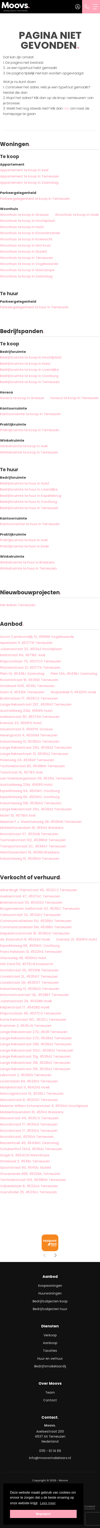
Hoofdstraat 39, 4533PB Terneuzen (29, 970)
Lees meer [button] (48, 1503)
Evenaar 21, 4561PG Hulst (76, 939)
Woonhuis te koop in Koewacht (26, 239)
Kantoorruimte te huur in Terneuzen (30, 524)
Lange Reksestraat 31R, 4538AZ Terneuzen (35, 1062)
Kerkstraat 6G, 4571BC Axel (22, 655)
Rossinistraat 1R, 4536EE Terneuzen (29, 679)
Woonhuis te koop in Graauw (24, 214)
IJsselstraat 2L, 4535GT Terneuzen (29, 976)
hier (66, 108)
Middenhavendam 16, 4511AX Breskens (32, 827)
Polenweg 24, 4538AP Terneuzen (27, 760)
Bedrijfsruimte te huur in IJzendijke (29, 489)
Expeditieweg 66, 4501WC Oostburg (30, 797)
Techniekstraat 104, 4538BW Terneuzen (33, 1179)
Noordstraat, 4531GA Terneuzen (27, 1136)
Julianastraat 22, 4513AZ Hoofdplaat (31, 649)
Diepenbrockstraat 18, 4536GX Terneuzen (35, 933)
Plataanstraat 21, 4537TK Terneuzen (30, 667)
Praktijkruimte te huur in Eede (24, 546)
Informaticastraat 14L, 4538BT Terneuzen (34, 994)
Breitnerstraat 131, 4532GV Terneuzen (31, 902)
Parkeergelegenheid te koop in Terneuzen (35, 198)
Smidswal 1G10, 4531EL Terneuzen (27, 685)
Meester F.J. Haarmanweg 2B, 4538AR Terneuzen (41, 821)
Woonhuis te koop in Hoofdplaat (27, 220)
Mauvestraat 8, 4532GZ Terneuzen (29, 1099)
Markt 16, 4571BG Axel (17, 815)
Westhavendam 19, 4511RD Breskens (30, 852)
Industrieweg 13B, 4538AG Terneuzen (30, 803)
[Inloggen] (77, 6)
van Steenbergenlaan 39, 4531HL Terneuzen (36, 778)
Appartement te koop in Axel (24, 170)
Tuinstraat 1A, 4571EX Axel (21, 772)
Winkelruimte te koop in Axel (24, 446)
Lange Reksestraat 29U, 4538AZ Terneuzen (36, 747)
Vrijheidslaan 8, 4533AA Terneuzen (29, 1186)
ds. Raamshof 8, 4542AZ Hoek (25, 939)
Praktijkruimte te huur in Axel (24, 540)
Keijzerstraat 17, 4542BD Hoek (25, 1007)
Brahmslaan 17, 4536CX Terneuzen (29, 698)
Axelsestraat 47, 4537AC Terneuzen (30, 896)
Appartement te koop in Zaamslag (29, 182)
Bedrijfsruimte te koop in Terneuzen (30, 382)
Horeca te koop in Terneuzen (74, 398)
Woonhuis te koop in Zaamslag (26, 276)
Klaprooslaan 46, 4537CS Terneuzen (30, 1013)
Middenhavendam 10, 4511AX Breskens (32, 1112)
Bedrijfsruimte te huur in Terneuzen (29, 508)
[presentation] (45, 1255)
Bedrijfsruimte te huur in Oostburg (28, 501)
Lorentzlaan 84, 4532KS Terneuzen (29, 1081)
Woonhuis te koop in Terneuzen (26, 257)
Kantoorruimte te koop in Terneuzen (30, 414)
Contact (89, 1506)
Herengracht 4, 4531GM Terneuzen (29, 735)
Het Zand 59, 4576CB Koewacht (26, 964)
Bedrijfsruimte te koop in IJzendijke (29, 369)
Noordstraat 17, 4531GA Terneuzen (29, 1124)
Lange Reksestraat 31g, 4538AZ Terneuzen (35, 1056)
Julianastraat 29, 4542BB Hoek (26, 1001)
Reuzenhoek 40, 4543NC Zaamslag (29, 1143)
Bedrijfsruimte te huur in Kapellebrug (30, 495)
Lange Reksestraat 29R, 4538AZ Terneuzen (35, 1044)
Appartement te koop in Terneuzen (29, 176)
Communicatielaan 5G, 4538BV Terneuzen (35, 920)
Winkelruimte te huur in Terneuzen (28, 568)
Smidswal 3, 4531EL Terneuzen (25, 1161)
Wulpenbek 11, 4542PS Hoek (73, 692)
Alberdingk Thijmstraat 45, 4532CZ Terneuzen (38, 890)
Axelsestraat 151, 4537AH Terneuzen (30, 716)
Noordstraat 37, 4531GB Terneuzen (29, 834)
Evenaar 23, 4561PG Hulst (21, 723)
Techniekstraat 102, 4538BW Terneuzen (33, 840)
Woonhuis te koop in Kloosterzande (30, 233)
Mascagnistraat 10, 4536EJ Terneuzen (32, 1093)
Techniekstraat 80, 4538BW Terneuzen (32, 766)
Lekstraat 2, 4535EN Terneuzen (25, 1075)
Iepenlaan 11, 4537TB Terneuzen (26, 642)
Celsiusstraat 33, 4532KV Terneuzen (30, 914)
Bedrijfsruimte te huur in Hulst (24, 483)
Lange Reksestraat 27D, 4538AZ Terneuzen (36, 1038)
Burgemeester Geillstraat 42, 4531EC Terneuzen (40, 908)
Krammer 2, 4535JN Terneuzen (25, 1025)
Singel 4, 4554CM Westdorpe (24, 1155)
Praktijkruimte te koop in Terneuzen (29, 430)
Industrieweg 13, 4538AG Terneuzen (29, 741)
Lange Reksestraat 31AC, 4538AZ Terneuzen (36, 1050)
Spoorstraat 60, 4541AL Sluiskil (25, 1167)
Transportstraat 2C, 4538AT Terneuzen (33, 846)
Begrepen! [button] (43, 1514)
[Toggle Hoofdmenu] (95, 6)
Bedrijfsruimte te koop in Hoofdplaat (31, 357)
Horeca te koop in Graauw (22, 398)
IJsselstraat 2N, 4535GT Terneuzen (29, 982)
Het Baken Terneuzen (17, 605)
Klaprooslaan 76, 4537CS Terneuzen (30, 661)
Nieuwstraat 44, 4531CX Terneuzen (29, 1118)
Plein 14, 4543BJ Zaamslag (22, 673)
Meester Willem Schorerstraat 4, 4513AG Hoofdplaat (44, 1105)
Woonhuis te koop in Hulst (22, 227)
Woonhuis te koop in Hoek (77, 214)
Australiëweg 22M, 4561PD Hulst (26, 710)
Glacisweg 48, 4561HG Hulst (23, 958)
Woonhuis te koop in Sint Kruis (25, 245)
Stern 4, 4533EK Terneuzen (22, 692)
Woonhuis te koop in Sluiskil (23, 251)
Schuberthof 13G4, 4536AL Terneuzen (31, 1149)
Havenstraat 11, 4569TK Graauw (26, 729)
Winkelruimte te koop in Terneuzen (29, 452)
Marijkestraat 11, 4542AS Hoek (25, 1087)
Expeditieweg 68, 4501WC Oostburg (30, 945)
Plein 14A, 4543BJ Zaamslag (74, 673)
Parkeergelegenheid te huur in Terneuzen (34, 307)
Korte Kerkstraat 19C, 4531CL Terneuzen (33, 1019)
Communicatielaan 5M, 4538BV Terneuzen (36, 927)
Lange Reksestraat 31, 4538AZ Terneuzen (34, 753)
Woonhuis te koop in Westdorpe (27, 270)
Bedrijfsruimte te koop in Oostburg (29, 376)
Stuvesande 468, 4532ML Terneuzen (30, 1173)
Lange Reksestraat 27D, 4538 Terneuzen (34, 1031)
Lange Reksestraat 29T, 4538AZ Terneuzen (35, 704)
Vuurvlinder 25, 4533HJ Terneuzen (28, 1192)
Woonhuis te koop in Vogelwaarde (29, 263)
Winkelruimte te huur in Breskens (27, 562)
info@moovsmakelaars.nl (50, 1458)
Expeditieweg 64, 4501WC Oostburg (30, 790)
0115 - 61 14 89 (50, 1451)
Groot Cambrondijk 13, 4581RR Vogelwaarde (37, 636)
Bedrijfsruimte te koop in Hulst (25, 363)
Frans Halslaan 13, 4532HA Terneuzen (31, 951)
